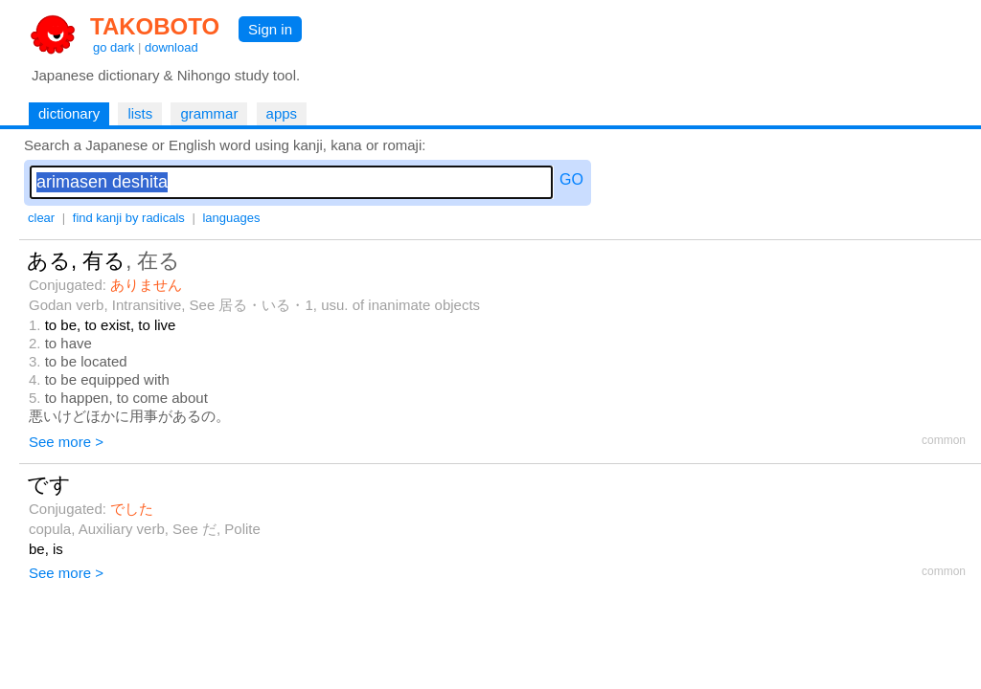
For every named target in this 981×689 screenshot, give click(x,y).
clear (41, 218)
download (171, 47)
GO (571, 179)
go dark (113, 47)
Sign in (270, 29)
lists (139, 113)
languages (231, 218)
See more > (66, 441)
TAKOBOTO (154, 26)
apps (282, 113)
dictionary (69, 113)
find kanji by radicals (129, 218)
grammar (209, 113)
